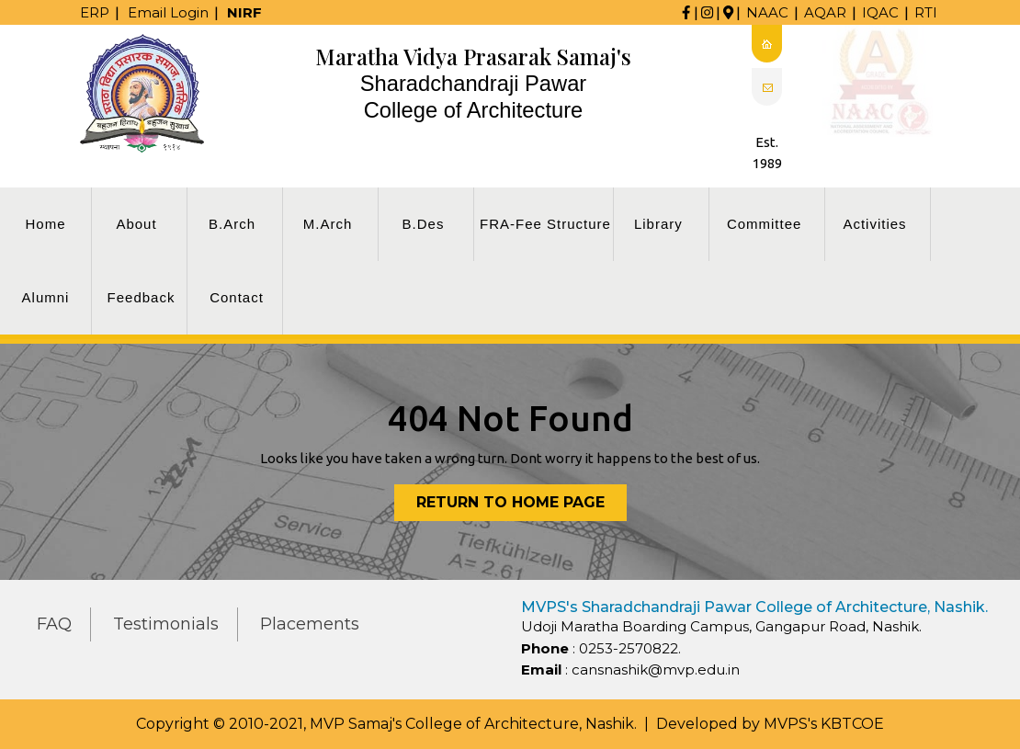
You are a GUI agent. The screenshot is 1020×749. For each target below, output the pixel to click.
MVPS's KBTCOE (824, 723)
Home (45, 224)
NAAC (767, 12)
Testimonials (166, 624)
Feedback (142, 297)
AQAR (825, 12)
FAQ (54, 624)
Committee (764, 224)
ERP (94, 12)
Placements (309, 624)
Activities (874, 224)
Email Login (168, 12)
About (136, 224)
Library (658, 224)
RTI (925, 12)
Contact (237, 297)
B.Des (423, 224)
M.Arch (328, 224)
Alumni (46, 297)
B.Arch (232, 224)
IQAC (880, 12)
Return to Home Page (521, 506)
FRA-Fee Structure (545, 224)
